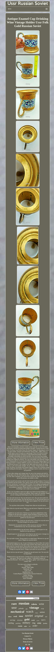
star (46, 616)
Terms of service (27, 642)
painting (18, 623)
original (39, 615)
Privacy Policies (27, 639)
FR (29, 644)
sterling (11, 623)
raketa (34, 604)
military (26, 622)
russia (20, 626)
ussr (14, 607)
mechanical (17, 611)
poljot (25, 626)
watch (29, 611)
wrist (41, 604)
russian (24, 603)
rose (21, 616)
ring (33, 623)
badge (36, 612)
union (42, 612)
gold (26, 619)
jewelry (45, 623)
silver (10, 616)
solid (26, 608)
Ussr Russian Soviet (27, 633)
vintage (34, 607)
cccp (42, 608)
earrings (12, 620)
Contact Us (27, 636)
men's (43, 620)
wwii (15, 616)
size (30, 626)
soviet (29, 615)
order (35, 626)
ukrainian (19, 620)
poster (38, 620)
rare (14, 603)
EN (26, 644)
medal (33, 620)
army (39, 623)
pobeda (21, 608)
